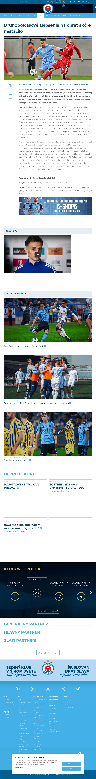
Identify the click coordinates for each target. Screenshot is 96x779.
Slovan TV (64, 495)
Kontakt (22, 715)
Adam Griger (22, 457)
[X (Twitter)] (75, 2)
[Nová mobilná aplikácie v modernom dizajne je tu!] (25, 527)
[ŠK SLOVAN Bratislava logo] (48, 7)
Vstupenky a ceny (40, 699)
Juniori (16, 400)
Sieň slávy (22, 705)
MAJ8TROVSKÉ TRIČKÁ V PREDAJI (21, 500)
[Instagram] (83, 2)
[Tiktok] (83, 5)
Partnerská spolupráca (23, 729)
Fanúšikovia (19, 536)
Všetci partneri (48, 652)
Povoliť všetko (71, 769)
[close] (79, 753)
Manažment (23, 712)
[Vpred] (90, 592)
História (22, 699)
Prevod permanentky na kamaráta (54, 721)
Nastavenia (71, 759)
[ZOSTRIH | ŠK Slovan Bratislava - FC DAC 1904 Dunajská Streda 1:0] (70, 486)
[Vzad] (5, 592)
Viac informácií (19, 767)
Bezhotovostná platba (39, 727)
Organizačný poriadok (23, 740)
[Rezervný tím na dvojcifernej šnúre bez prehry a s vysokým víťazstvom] (48, 377)
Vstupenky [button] (19, 15)
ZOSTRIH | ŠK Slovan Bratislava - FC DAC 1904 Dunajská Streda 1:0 (66, 500)
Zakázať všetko (71, 764)
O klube (22, 710)
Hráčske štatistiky (9, 705)
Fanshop (19, 495)
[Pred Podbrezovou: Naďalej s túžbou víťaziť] (48, 320)
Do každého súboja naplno (17, 460)
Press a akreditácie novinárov (22, 720)
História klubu (48, 610)
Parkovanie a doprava (38, 735)
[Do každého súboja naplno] (48, 434)
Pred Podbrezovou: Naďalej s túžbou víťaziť (24, 346)
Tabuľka (6, 717)
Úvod (6, 15)
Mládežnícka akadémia (23, 745)
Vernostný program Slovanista (37, 741)
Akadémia (49, 15)
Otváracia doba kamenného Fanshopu (70, 707)
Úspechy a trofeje (25, 702)
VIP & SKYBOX (39, 715)
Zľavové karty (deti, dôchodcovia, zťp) (40, 720)
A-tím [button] (27, 15)
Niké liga (16, 343)
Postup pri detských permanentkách (54, 729)
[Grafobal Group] (59, 645)
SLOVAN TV (76, 15)
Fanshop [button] (85, 15)
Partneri (22, 726)
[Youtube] (79, 2)
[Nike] (48, 628)
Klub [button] (11, 15)
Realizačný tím (9, 702)
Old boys (22, 707)
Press (12, 2)
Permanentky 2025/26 (39, 711)
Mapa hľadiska (39, 731)
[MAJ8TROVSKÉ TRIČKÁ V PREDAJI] (25, 486)
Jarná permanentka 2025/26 (38, 704)
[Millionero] (63, 637)
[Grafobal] (33, 637)
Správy (40, 15)
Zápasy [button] (33, 15)
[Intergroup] (37, 645)
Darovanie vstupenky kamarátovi (37, 749)
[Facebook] (70, 2)
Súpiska (6, 699)
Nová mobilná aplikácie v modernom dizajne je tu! (23, 540)
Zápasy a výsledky (10, 715)
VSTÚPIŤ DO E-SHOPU (70, 701)
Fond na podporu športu (25, 750)
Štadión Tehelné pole (24, 735)
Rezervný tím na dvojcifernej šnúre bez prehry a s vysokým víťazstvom (37, 403)
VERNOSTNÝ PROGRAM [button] (62, 15)
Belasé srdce (36, 2)
